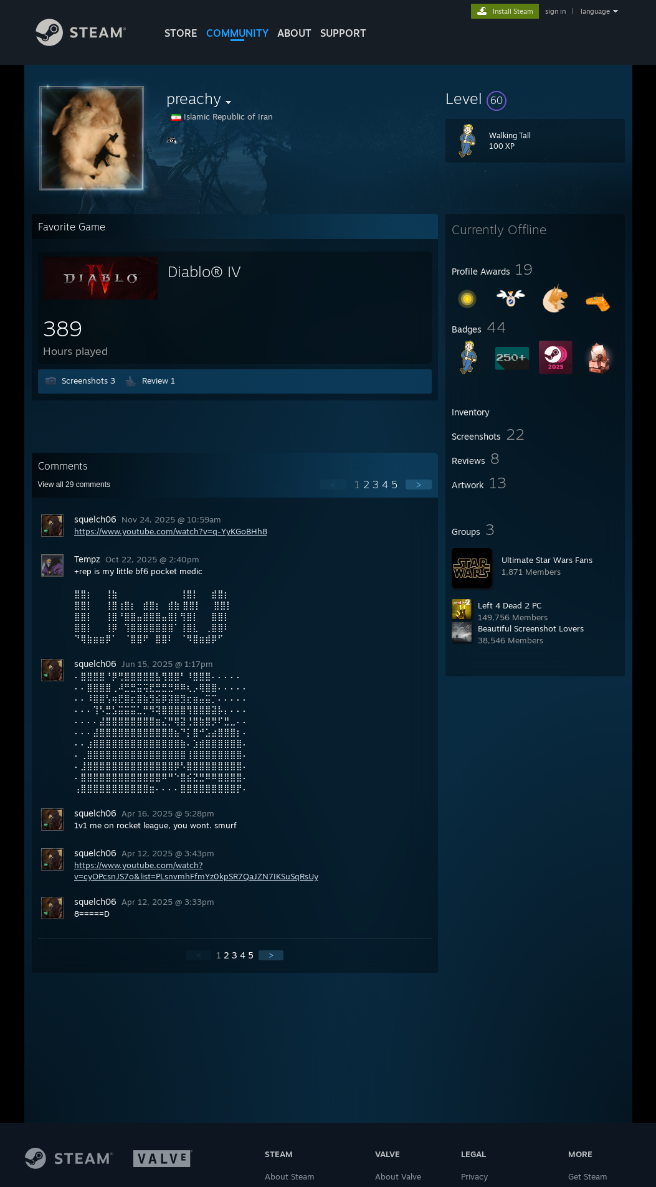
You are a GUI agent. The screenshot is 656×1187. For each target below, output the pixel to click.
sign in (555, 11)
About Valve (398, 1176)
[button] (535, 98)
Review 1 (158, 380)
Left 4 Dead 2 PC (509, 605)
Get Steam (587, 1176)
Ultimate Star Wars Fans (547, 560)
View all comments (74, 484)
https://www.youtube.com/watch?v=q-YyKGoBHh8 (170, 531)
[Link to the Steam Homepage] (90, 42)
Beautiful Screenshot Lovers (531, 628)
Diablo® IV (204, 271)
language (595, 11)
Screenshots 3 (88, 380)
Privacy (474, 1176)
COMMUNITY (237, 33)
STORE (180, 33)
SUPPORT (343, 33)
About (294, 33)
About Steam (290, 1176)
